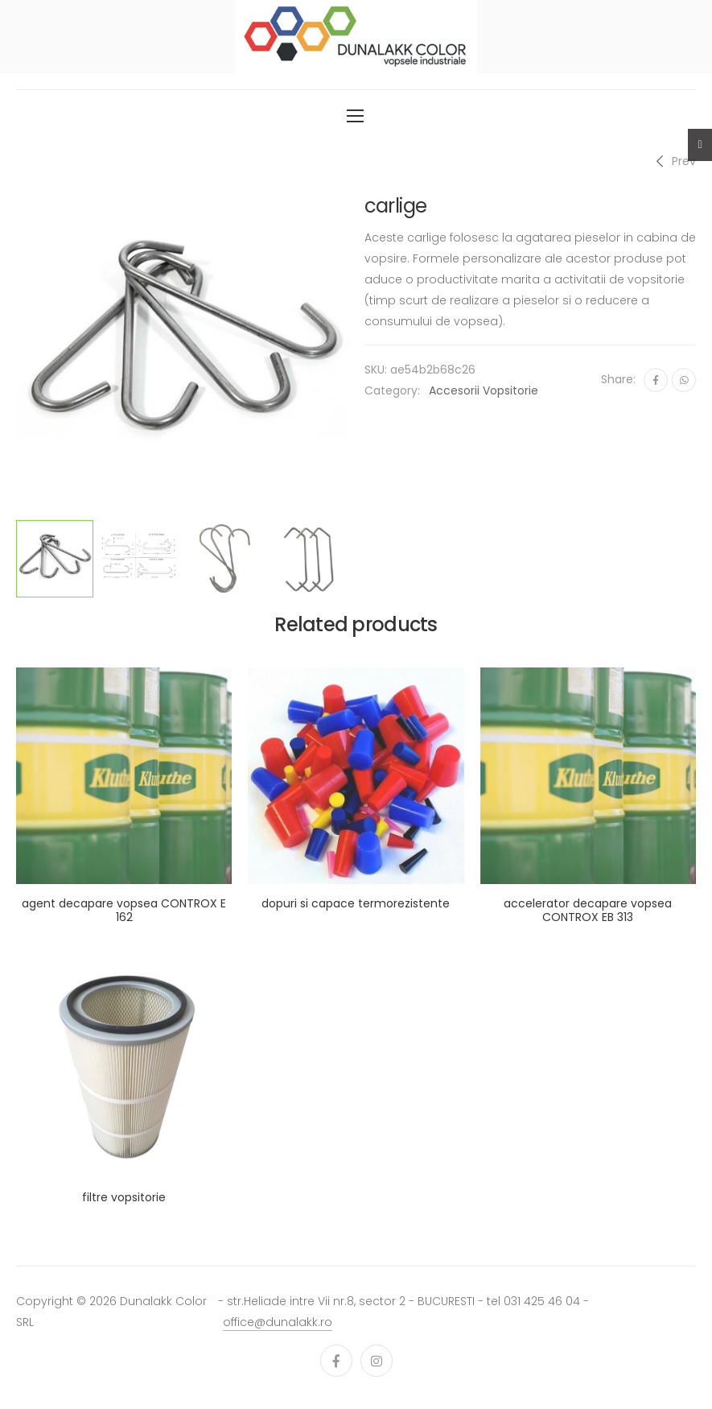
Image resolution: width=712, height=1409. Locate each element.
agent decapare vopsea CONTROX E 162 (124, 910)
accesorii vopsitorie (483, 390)
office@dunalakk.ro (277, 1322)
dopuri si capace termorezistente (355, 903)
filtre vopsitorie (124, 1197)
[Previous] (674, 161)
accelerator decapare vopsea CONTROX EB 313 (588, 910)
